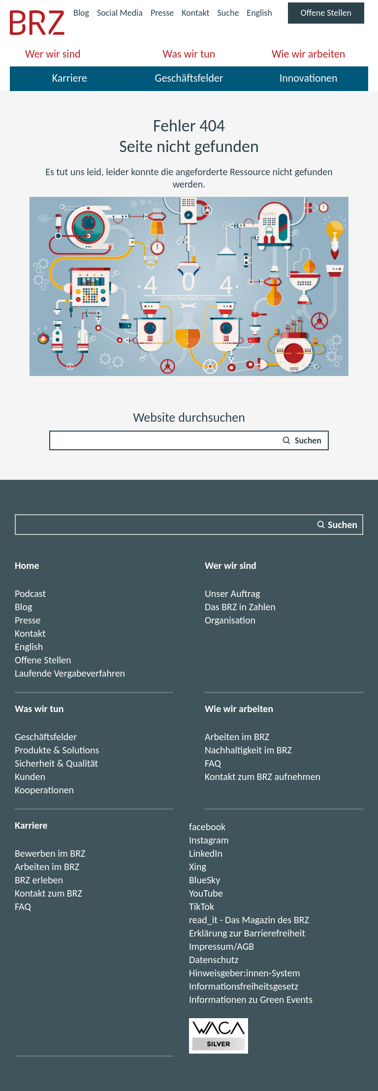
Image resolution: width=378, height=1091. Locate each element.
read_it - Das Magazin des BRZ (249, 920)
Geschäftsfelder (189, 78)
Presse (162, 12)
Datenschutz (213, 960)
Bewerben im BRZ (50, 853)
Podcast (30, 593)
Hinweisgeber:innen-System (244, 973)
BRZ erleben (39, 880)
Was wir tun (189, 54)
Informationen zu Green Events (251, 999)
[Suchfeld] (189, 440)
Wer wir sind (52, 54)
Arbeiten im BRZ (237, 737)
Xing (197, 867)
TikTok (201, 906)
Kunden (30, 776)
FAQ (213, 763)
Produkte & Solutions (57, 750)
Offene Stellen (332, 15)
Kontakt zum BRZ (48, 893)
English (259, 12)
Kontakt (195, 12)
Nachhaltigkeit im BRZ (248, 750)
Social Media (120, 14)
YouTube (206, 893)
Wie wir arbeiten (308, 54)
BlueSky (204, 880)
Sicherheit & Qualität (56, 763)
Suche (228, 12)
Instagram (209, 840)
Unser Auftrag (232, 593)
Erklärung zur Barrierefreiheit (247, 933)
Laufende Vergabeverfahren (70, 673)
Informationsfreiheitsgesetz (243, 986)
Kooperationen (44, 790)
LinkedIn (205, 853)
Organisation (230, 620)
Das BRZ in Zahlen (240, 607)
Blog (81, 12)
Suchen (308, 440)
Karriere (69, 78)
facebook (207, 827)
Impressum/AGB (221, 946)
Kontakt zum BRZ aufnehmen (262, 776)
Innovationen (309, 78)
